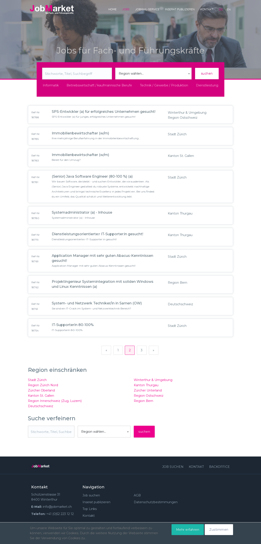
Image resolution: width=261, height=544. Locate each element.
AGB (137, 496)
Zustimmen (218, 530)
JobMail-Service (147, 9)
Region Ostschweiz (148, 396)
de (221, 9)
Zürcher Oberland (41, 391)
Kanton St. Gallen (41, 396)
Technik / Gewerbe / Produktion (164, 85)
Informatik (51, 85)
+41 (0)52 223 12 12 (60, 515)
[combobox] (153, 73)
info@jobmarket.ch (57, 508)
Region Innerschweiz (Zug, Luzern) (55, 402)
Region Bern (143, 402)
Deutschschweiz (40, 407)
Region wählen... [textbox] (131, 74)
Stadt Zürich (37, 381)
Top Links (89, 510)
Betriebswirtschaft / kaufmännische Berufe (99, 85)
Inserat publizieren (180, 9)
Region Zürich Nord (43, 386)
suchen (207, 74)
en (229, 9)
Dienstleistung (207, 85)
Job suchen (173, 468)
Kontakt (206, 9)
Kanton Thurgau (146, 386)
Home (112, 9)
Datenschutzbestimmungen (156, 503)
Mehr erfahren (187, 530)
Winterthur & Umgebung (153, 381)
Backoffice (219, 468)
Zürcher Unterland (148, 391)
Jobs (125, 9)
